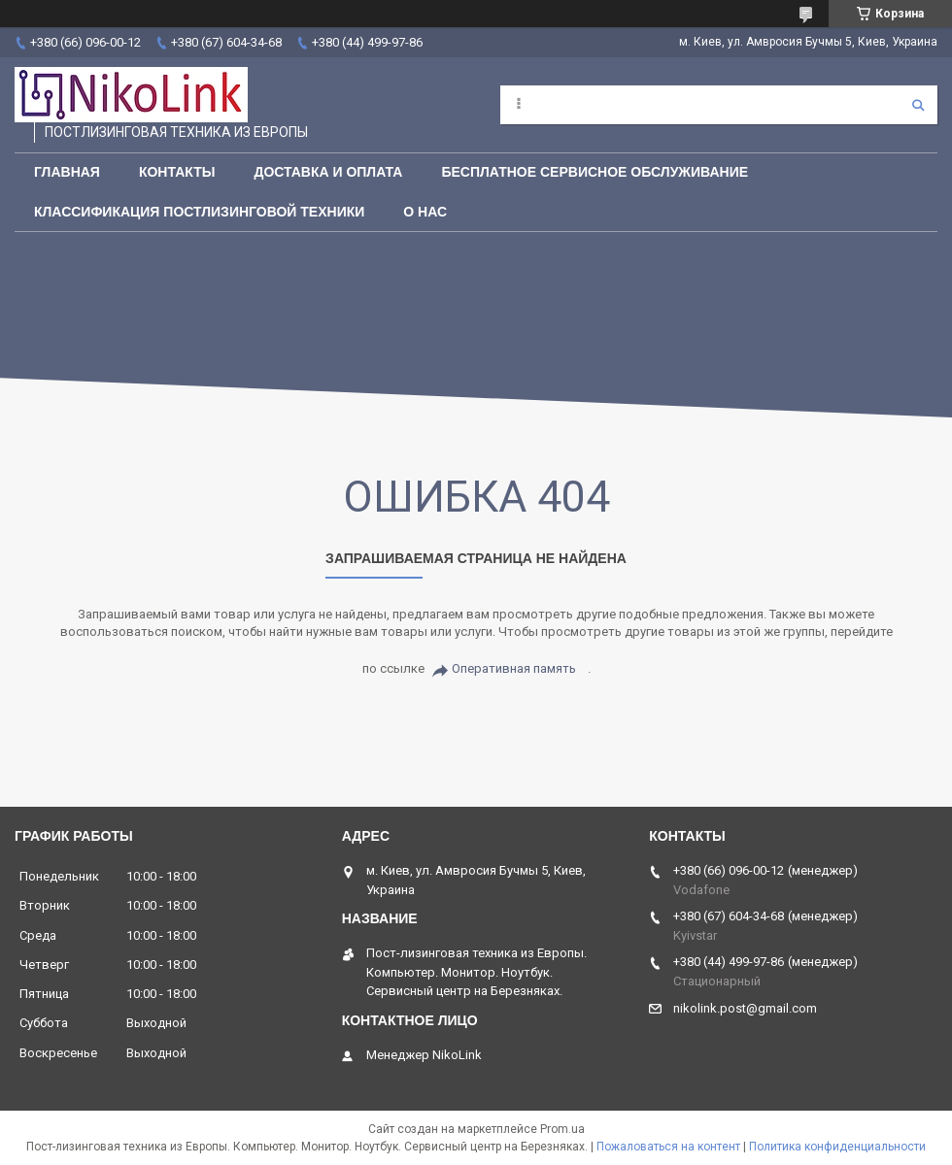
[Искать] (918, 104)
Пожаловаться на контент (668, 1146)
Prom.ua (562, 1129)
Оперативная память (514, 668)
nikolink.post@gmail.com (745, 1008)
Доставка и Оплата (328, 172)
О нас (425, 211)
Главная (67, 172)
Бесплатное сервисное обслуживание (594, 172)
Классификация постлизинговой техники (199, 211)
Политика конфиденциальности (837, 1146)
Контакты (177, 172)
